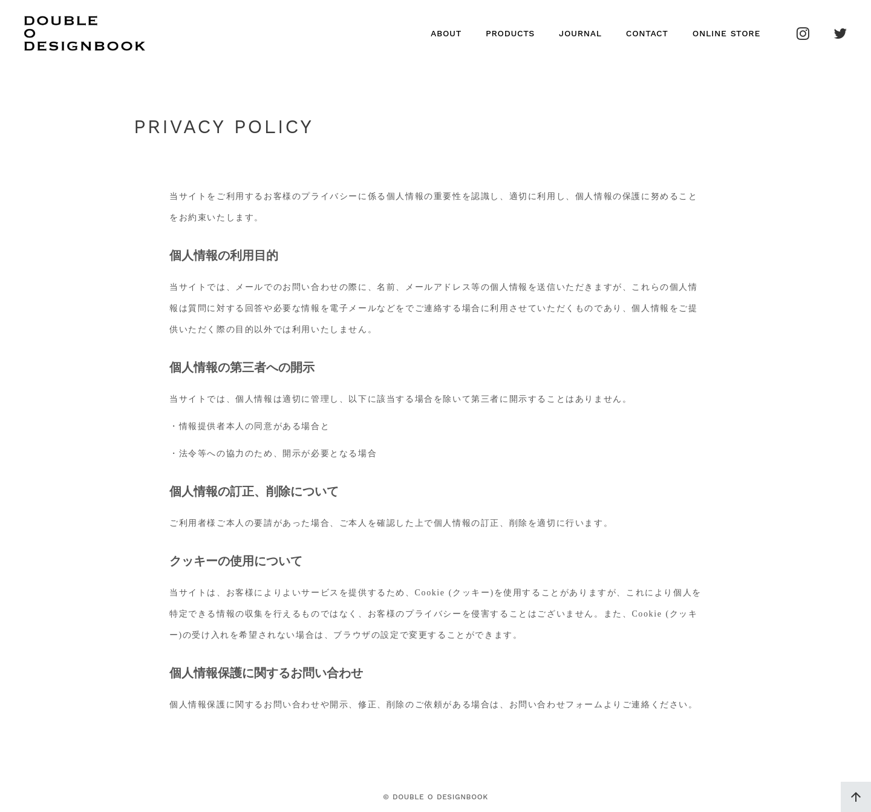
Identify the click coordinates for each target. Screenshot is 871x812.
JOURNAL (580, 33)
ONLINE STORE (726, 33)
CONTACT (647, 33)
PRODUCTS (510, 33)
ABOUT (446, 33)
